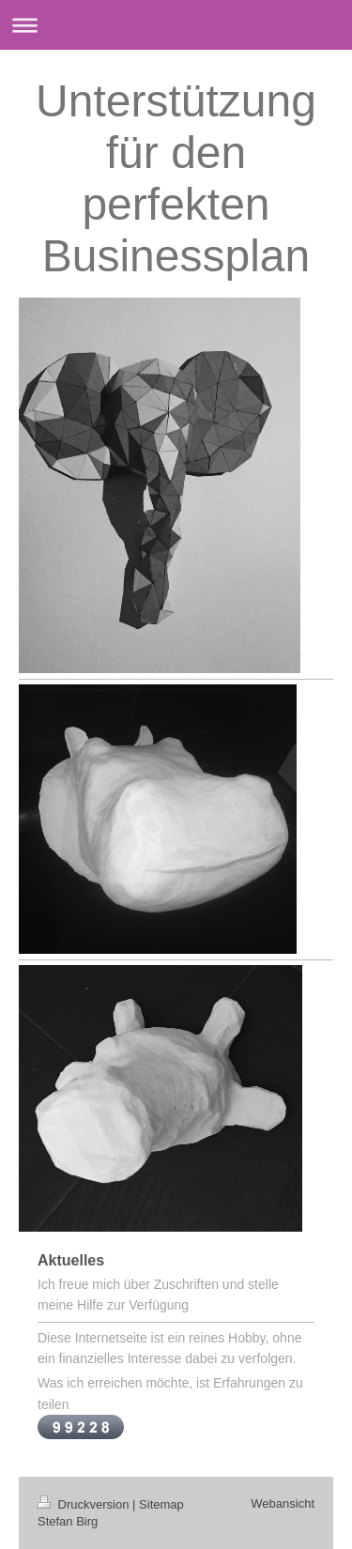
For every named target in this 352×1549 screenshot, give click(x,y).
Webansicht (282, 1503)
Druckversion (85, 1504)
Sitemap (161, 1504)
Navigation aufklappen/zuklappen (176, 25)
